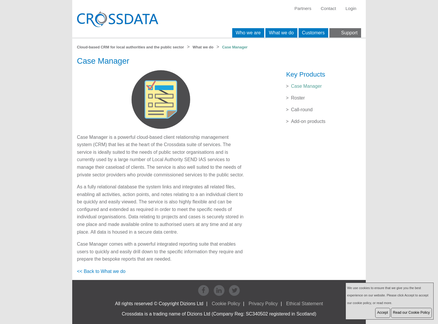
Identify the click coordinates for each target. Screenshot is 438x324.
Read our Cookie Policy (411, 312)
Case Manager (306, 86)
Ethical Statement (304, 303)
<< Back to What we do (101, 271)
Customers (313, 32)
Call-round (302, 109)
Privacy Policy (263, 303)
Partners (302, 8)
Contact (328, 8)
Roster (298, 97)
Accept (382, 312)
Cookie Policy (226, 303)
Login (351, 8)
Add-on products (308, 121)
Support (349, 32)
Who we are (248, 32)
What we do (281, 32)
